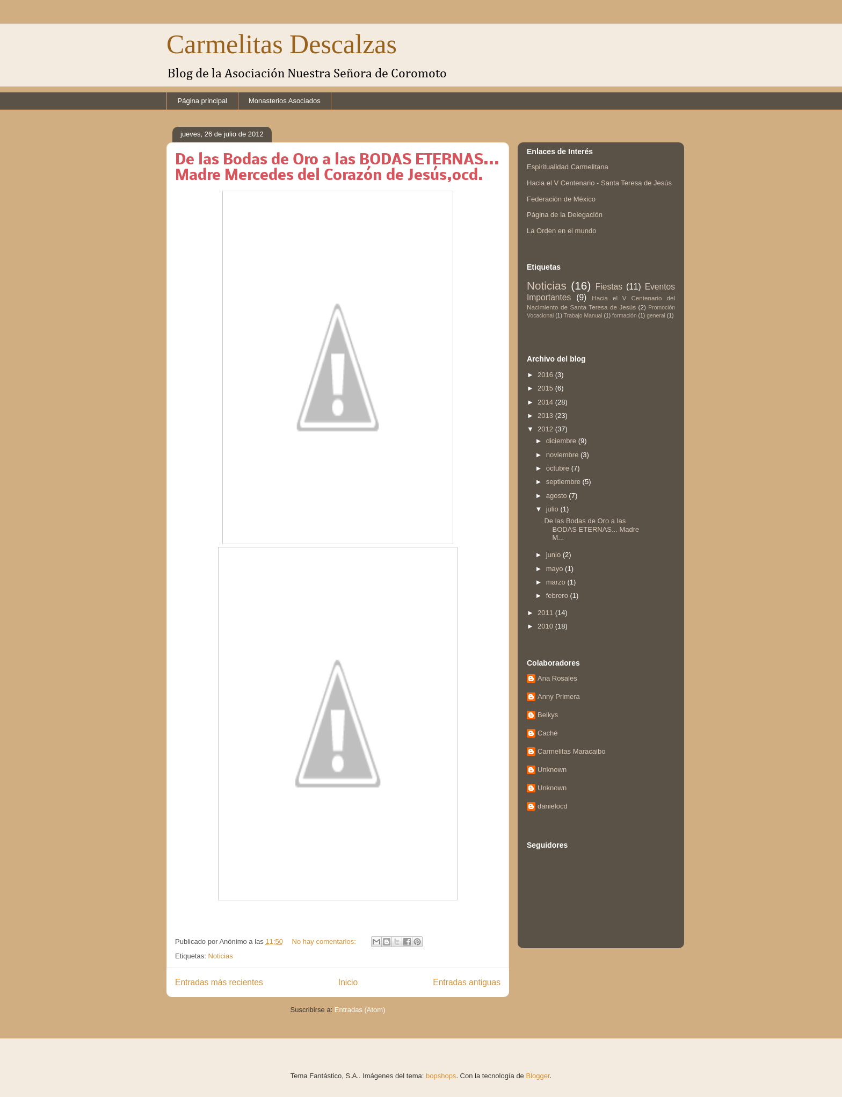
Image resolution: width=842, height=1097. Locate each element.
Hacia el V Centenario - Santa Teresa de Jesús (599, 183)
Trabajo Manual (583, 316)
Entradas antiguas (466, 982)
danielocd (553, 806)
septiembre (564, 482)
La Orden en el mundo (561, 231)
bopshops (441, 1076)
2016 (546, 375)
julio (553, 509)
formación (624, 316)
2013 (546, 416)
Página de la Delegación (565, 215)
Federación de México (561, 199)
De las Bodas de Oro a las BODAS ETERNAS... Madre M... (591, 529)
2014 (546, 402)
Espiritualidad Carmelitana (567, 167)
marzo (557, 582)
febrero (558, 595)
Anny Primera (559, 696)
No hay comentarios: (325, 941)
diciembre (562, 441)
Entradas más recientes (219, 982)
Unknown (552, 770)
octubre (558, 468)
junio (554, 555)
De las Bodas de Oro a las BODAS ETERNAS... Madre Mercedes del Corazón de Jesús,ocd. (337, 168)
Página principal (203, 101)
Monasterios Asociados (285, 101)
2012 (546, 429)
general (656, 316)
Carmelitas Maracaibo (571, 751)
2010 (546, 626)
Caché (548, 733)
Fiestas (609, 286)
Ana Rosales (557, 678)
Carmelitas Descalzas (281, 44)
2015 (546, 388)
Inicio (348, 982)
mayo (555, 569)
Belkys (548, 715)
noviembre (563, 455)
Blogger (537, 1076)
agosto (557, 496)
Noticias (220, 956)
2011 (546, 613)
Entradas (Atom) (360, 1010)
